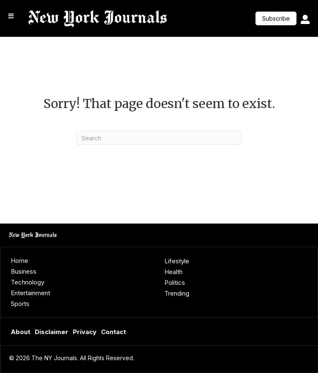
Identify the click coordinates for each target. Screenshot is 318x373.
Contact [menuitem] (113, 332)
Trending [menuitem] (176, 293)
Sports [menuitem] (20, 304)
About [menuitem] (20, 332)
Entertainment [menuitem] (30, 293)
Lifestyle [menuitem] (176, 261)
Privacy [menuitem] (84, 332)
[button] (275, 18)
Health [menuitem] (173, 272)
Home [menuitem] (19, 261)
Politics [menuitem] (174, 282)
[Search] (159, 138)
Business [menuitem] (23, 271)
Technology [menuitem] (27, 282)
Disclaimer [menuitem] (51, 332)
